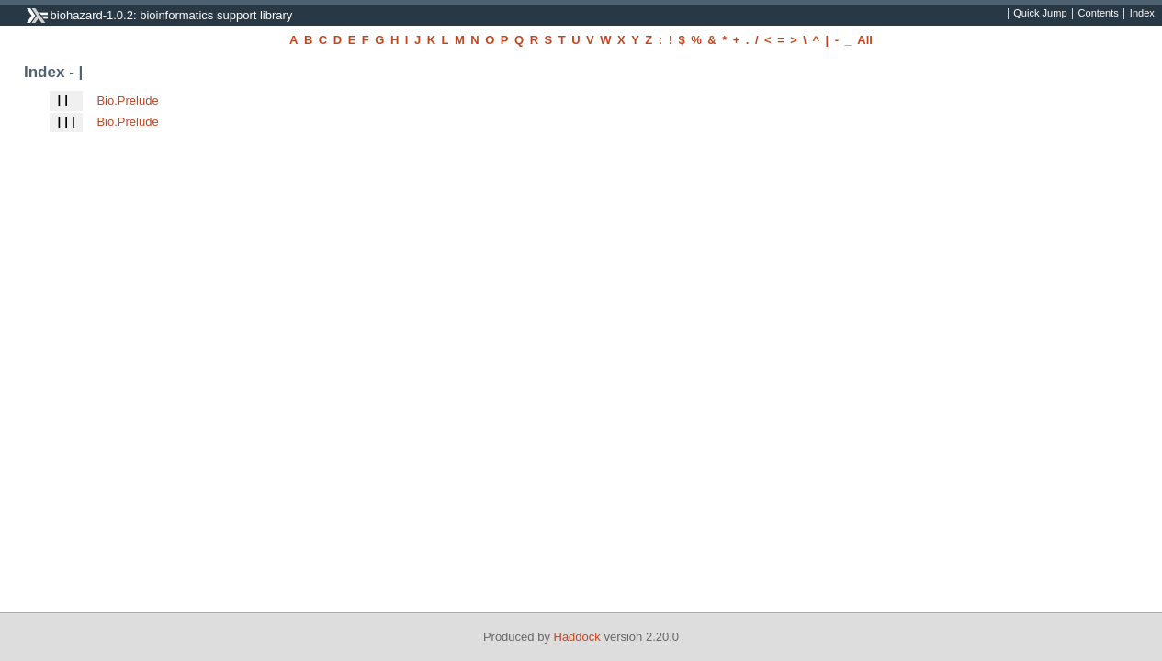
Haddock (577, 637)
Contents (1098, 13)
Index (1142, 13)
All (865, 40)
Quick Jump (1039, 13)
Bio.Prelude (127, 100)
